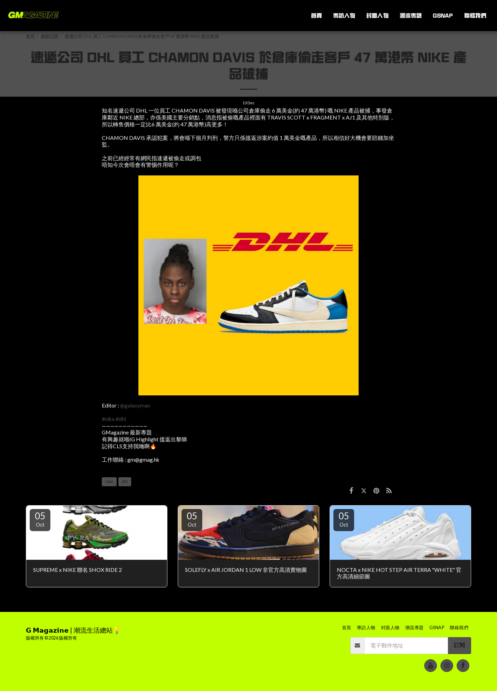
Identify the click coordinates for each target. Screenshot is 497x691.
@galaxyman (135, 405)
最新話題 (50, 36)
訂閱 (459, 645)
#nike (108, 419)
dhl (125, 481)
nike (109, 481)
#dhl (121, 419)
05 (40, 519)
